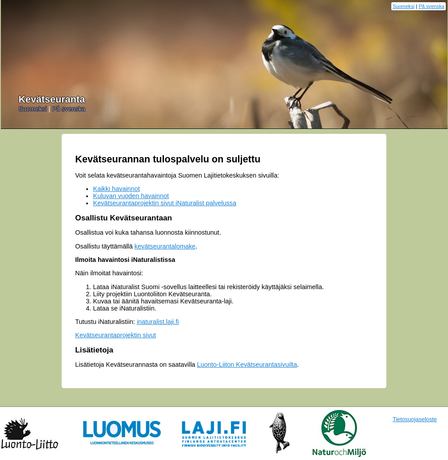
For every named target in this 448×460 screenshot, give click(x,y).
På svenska (431, 6)
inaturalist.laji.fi (158, 321)
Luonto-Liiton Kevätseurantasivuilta (247, 364)
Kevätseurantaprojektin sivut (115, 335)
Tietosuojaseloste (415, 419)
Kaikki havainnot (116, 188)
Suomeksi (404, 6)
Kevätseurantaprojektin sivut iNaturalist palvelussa (164, 203)
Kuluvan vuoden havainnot (131, 195)
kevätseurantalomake (165, 246)
